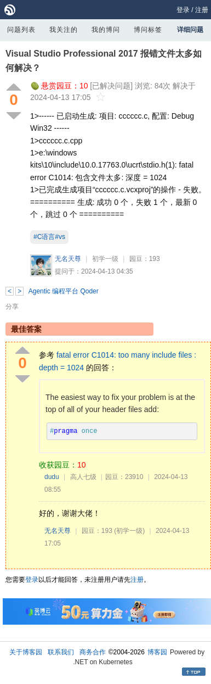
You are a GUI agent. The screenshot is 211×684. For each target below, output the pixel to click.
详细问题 (190, 30)
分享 (12, 306)
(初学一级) (129, 531)
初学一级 (105, 259)
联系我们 (61, 652)
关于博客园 (25, 652)
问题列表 (21, 30)
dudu (51, 477)
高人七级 (83, 477)
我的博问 (106, 30)
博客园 (157, 652)
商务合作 (92, 652)
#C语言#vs (49, 237)
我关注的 (63, 30)
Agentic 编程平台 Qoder (63, 291)
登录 (183, 10)
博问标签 (148, 30)
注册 (201, 10)
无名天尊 (68, 259)
